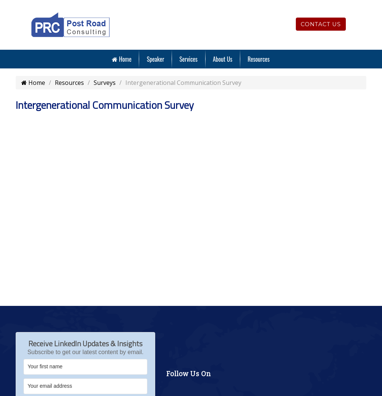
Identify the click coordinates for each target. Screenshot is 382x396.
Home (121, 59)
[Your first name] (85, 367)
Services (188, 59)
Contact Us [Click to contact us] (321, 24)
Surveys (105, 82)
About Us (222, 59)
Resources (259, 59)
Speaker (155, 59)
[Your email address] (85, 386)
